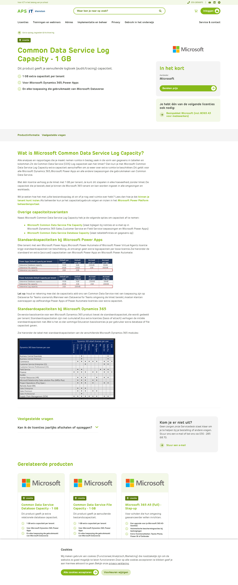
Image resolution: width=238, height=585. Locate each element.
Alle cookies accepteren (78, 572)
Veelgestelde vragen (54, 135)
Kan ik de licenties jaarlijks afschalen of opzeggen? (55, 427)
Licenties (23, 22)
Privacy (116, 22)
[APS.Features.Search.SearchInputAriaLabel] (119, 11)
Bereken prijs (170, 88)
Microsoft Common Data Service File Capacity (54, 225)
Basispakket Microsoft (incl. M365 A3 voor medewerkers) (188, 115)
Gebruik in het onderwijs (139, 22)
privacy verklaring (119, 563)
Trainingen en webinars (47, 22)
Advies (69, 22)
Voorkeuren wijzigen (116, 572)
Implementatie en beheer (92, 22)
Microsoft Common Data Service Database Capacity (58, 233)
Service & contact (209, 22)
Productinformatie (28, 135)
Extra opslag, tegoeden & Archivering (38, 32)
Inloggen (208, 10)
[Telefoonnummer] (196, 2)
